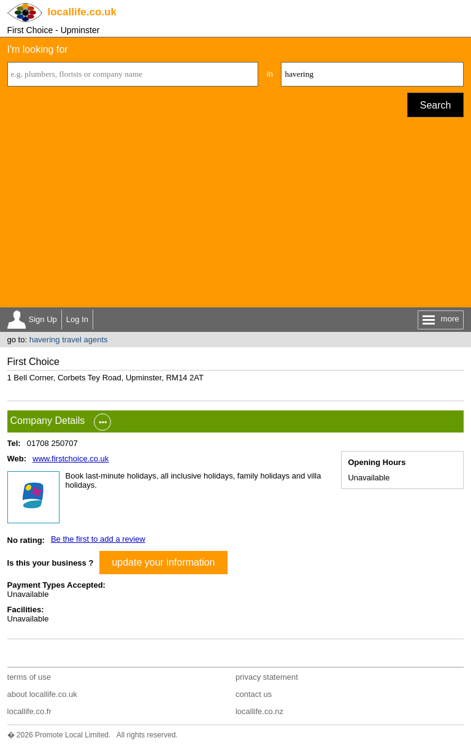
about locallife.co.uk (42, 694)
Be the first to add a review (98, 539)
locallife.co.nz (259, 711)
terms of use (29, 677)
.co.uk (82, 12)
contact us (254, 694)
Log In (77, 319)
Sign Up (43, 319)
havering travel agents (68, 339)
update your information (163, 562)
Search (435, 105)
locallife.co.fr (29, 711)
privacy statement (267, 677)
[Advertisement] (235, 215)
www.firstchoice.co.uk (71, 458)
